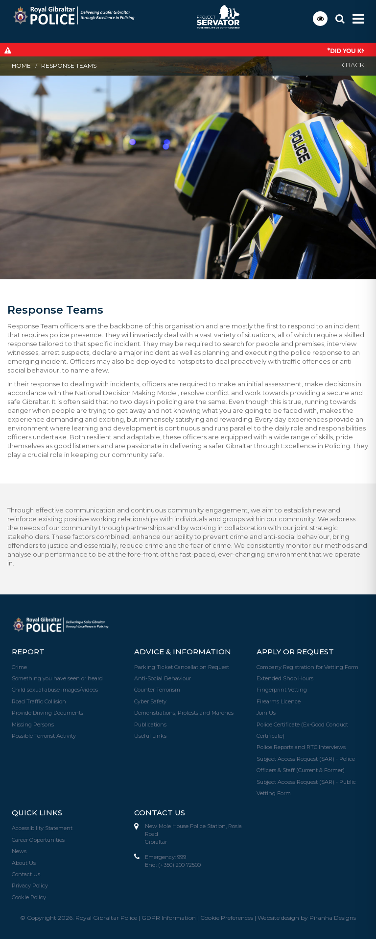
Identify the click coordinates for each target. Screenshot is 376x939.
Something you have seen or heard (57, 677)
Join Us (266, 711)
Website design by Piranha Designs (307, 913)
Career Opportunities (38, 836)
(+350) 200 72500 (179, 862)
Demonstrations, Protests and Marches (184, 711)
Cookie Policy (29, 893)
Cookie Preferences (226, 913)
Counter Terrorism (157, 689)
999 (181, 854)
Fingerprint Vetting (282, 689)
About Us (24, 859)
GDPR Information (168, 913)
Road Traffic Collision (39, 700)
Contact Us (26, 870)
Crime (19, 666)
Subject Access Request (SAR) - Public (306, 779)
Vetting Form (274, 790)
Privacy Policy (30, 882)
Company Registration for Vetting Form (307, 666)
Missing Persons (33, 723)
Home (21, 65)
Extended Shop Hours (285, 677)
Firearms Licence (279, 700)
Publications (150, 723)
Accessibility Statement (42, 825)
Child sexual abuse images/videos (55, 689)
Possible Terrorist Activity (44, 734)
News (19, 848)
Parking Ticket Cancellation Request (181, 666)
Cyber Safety (150, 700)
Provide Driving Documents (47, 711)
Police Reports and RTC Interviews (301, 745)
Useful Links (150, 734)
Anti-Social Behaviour (162, 677)
